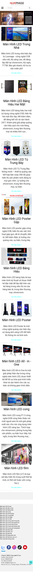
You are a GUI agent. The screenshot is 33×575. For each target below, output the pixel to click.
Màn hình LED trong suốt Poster (9, 524)
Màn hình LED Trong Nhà (7, 515)
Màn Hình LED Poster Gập (16, 220)
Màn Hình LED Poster (16, 320)
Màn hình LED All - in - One (16, 362)
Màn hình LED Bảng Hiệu (17, 269)
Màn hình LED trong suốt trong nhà (9, 521)
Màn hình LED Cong (5, 512)
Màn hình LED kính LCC (6, 531)
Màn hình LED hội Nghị (6, 517)
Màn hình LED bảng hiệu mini (8, 535)
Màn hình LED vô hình (6, 519)
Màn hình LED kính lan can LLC (8, 537)
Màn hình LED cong (16, 409)
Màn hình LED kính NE (6, 533)
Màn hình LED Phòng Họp (7, 513)
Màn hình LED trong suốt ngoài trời (10, 522)
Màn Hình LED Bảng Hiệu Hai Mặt (16, 102)
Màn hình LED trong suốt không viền (10, 526)
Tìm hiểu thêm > (16, 73)
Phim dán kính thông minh (7, 539)
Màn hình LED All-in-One (6, 508)
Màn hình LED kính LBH (6, 530)
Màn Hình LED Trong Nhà (16, 46)
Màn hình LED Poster (6, 506)
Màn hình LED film (16, 468)
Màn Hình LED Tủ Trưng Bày (16, 161)
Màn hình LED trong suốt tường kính (10, 528)
